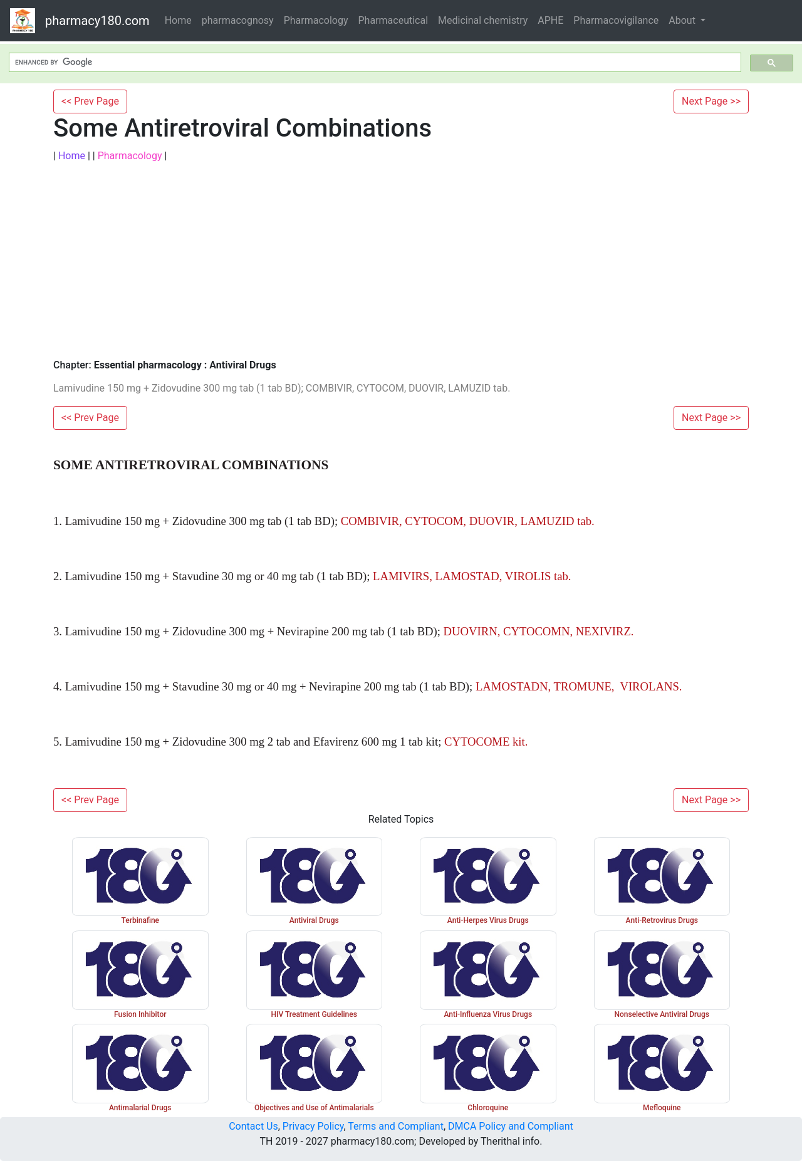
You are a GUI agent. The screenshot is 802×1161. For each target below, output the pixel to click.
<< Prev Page (90, 101)
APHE (550, 20)
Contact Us (253, 1126)
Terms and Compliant (396, 1126)
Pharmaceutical (393, 20)
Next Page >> (711, 101)
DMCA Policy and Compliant (510, 1126)
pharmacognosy (238, 20)
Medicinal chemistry (483, 20)
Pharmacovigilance (616, 20)
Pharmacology (316, 20)
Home (178, 20)
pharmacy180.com (97, 20)
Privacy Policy (313, 1126)
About (683, 20)
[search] (373, 62)
